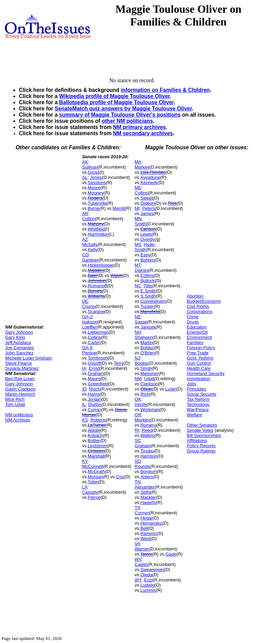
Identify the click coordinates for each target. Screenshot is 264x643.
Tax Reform (198, 399)
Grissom (96, 450)
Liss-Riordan (152, 172)
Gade (170, 554)
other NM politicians (127, 121)
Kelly (92, 249)
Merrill (119, 208)
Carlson (148, 229)
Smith (140, 223)
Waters (147, 435)
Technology (198, 404)
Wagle (94, 430)
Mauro (94, 378)
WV (138, 559)
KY (85, 461)
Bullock (147, 280)
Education (197, 327)
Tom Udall (15, 404)
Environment (199, 337)
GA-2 (87, 316)
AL (85, 177)
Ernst (94, 368)
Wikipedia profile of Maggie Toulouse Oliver (114, 96)
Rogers (95, 198)
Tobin (93, 481)
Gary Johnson (19, 332)
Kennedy (149, 182)
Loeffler (89, 327)
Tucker (147, 306)
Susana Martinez (22, 368)
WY (138, 579)
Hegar (146, 518)
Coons (88, 306)
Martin (146, 342)
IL (84, 404)
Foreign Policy (201, 347)
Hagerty (148, 502)
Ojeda (146, 574)
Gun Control (199, 363)
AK (85, 161)
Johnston (97, 280)
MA (138, 161)
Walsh (116, 275)
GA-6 (87, 347)
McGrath (96, 471)
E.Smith (148, 290)
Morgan (95, 476)
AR (85, 213)
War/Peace (198, 409)
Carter (94, 342)
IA (84, 368)
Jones (96, 177)
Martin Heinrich (20, 394)
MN (138, 218)
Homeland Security (205, 373)
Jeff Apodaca (18, 342)
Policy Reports (201, 445)
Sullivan (90, 167)
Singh (146, 368)
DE (85, 301)
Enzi (148, 579)
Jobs (191, 383)
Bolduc (147, 347)
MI (137, 208)
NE (138, 316)
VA (137, 543)
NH (138, 332)
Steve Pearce (18, 363)
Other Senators (202, 425)
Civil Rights (198, 306)
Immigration (198, 378)
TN (138, 481)
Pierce (94, 497)
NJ (137, 358)
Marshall (96, 456)
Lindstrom (97, 445)
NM (138, 378)
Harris (94, 394)
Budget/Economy (204, 301)
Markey (142, 167)
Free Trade (198, 352)
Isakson (90, 321)
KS (85, 419)
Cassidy (90, 492)
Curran (94, 409)
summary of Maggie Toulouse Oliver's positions (119, 115)
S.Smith (148, 296)
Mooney (95, 192)
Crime (193, 316)
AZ (85, 239)
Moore (94, 187)
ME (138, 187)
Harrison (148, 456)
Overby (147, 239)
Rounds (142, 466)
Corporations (199, 311)
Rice (172, 203)
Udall (149, 378)
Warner (142, 548)
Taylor (146, 554)
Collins (94, 337)
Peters (148, 208)
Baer (92, 275)
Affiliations (197, 440)
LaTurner (97, 425)
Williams (96, 296)
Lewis (146, 234)
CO (85, 254)
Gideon (147, 203)
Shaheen (144, 337)
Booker (142, 363)
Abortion (195, 296)
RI (137, 430)
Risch (94, 389)
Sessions (97, 182)
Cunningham (153, 301)
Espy (145, 254)
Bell (144, 528)
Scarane (96, 311)
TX (138, 507)
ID (84, 389)
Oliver (146, 389)
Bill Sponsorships (204, 435)
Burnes (95, 290)
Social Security (201, 394)
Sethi (145, 492)
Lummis (148, 590)
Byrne (93, 208)
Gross (94, 172)
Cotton (88, 218)
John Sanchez (19, 352)
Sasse (141, 321)
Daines (141, 270)
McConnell (92, 466)
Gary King (15, 337)
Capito (141, 564)
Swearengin (152, 569)
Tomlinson (98, 358)
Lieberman (98, 332)
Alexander (145, 487)
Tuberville (97, 203)
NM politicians (19, 414)
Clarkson (149, 383)
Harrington (98, 234)
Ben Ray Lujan (19, 378)
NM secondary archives (143, 133)
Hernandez (151, 523)
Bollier (94, 440)
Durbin (94, 404)
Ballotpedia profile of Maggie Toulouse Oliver (116, 102)
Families (195, 342)
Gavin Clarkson (20, 389)
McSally (90, 244)
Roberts (98, 419)
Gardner (90, 259)
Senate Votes (200, 430)
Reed (147, 430)
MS (138, 244)
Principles (196, 389)
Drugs (193, 321)
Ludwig (147, 585)
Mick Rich (14, 399)
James (146, 213)
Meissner (149, 373)
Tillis (148, 285)
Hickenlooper (101, 265)
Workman (149, 409)
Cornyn (142, 512)
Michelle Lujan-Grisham (28, 358)
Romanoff (97, 285)
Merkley (143, 419)
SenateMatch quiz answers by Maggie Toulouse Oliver (123, 108)
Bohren (147, 259)
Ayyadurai (150, 177)
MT (138, 265)
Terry (119, 363)
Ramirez (148, 533)
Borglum (148, 471)
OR (138, 414)
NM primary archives (139, 127)
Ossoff (94, 363)
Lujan (170, 389)
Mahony (95, 223)
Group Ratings (201, 450)
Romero (148, 425)
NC (138, 285)
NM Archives (17, 419)
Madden (96, 270)
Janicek (147, 327)
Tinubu (147, 450)
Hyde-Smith (145, 247)
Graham (96, 373)
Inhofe (141, 404)
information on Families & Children (165, 90)
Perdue (89, 352)
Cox (120, 476)
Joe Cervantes (19, 347)
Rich (144, 394)
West (145, 538)
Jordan (94, 399)
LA (85, 487)
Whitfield (96, 229)
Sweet (146, 198)
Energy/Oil (197, 332)
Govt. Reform (200, 358)
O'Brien (147, 352)
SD (138, 461)
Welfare (194, 414)
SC (138, 440)
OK (138, 399)
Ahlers (146, 476)
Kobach (95, 435)
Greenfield (98, 383)
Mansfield (150, 311)
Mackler (148, 497)
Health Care (198, 368)
